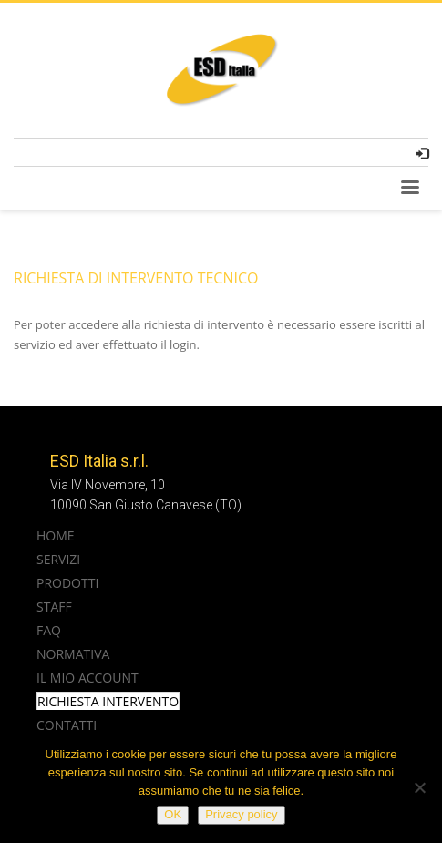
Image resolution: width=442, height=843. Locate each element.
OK (172, 814)
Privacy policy (241, 814)
